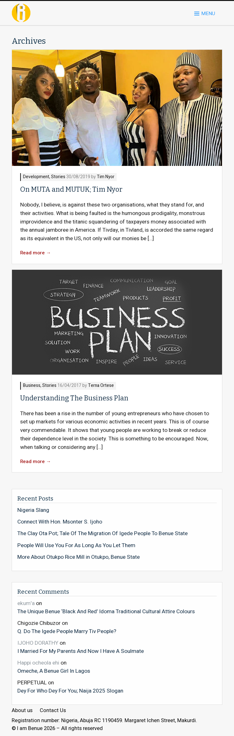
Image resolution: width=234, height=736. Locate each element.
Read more (35, 253)
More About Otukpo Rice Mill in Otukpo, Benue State (78, 557)
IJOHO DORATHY (37, 643)
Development (36, 177)
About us (22, 710)
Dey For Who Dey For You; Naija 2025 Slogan (70, 690)
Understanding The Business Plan (74, 398)
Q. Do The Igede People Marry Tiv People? (66, 631)
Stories (58, 177)
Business (31, 386)
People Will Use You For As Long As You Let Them (76, 545)
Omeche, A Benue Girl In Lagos (53, 671)
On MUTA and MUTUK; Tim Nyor (71, 189)
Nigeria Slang (33, 510)
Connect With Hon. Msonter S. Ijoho (59, 521)
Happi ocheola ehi (38, 663)
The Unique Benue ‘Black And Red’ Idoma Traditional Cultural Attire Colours (106, 611)
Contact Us (53, 710)
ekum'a (26, 603)
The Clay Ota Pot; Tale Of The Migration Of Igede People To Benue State (102, 533)
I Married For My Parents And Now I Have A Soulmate (80, 651)
